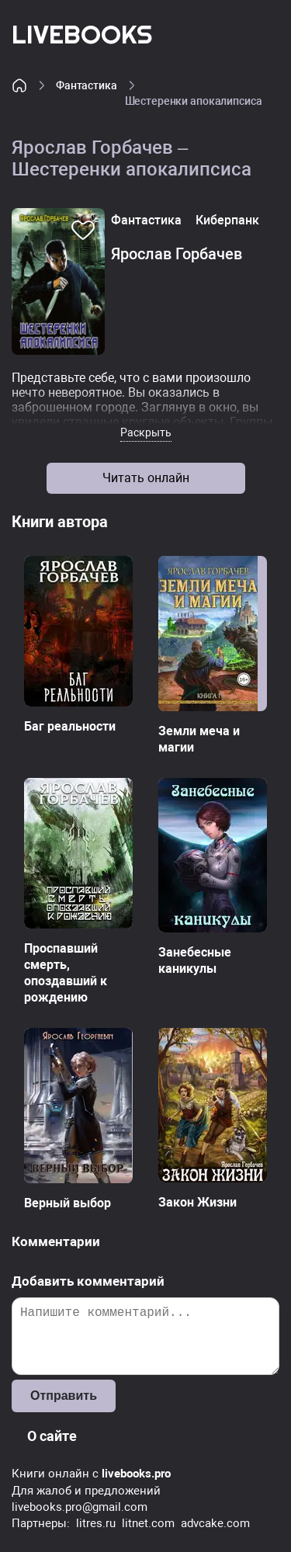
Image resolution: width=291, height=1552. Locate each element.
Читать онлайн (145, 477)
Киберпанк (227, 220)
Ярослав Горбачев (176, 254)
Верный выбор (67, 1203)
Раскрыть (145, 432)
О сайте (52, 1436)
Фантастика (86, 85)
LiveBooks (82, 34)
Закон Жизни (197, 1202)
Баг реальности (70, 726)
